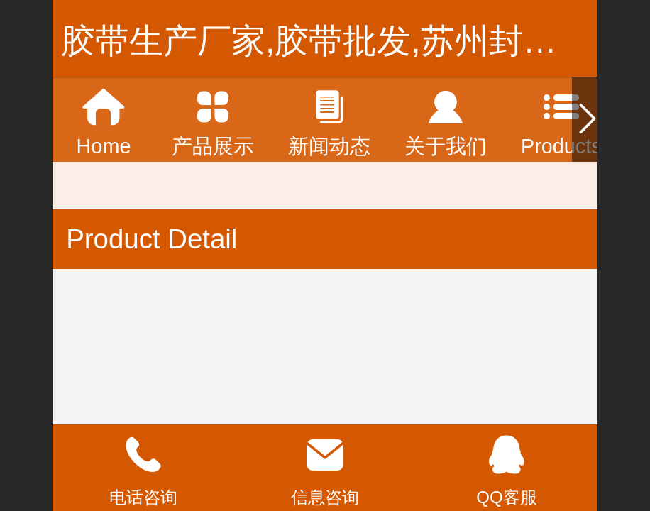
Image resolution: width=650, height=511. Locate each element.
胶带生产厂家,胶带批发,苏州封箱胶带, (347, 41)
